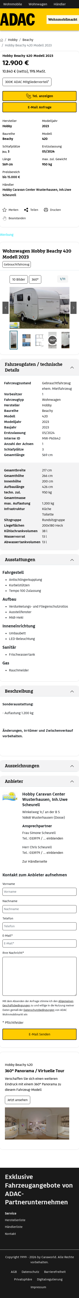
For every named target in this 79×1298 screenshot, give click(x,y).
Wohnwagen (51, 400)
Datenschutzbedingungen (39, 1010)
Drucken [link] (55, 210)
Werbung (6, 235)
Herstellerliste (15, 1220)
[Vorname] (39, 892)
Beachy (47, 411)
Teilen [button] (34, 210)
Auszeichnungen (22, 766)
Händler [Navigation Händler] (60, 4)
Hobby (47, 405)
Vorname (8, 884)
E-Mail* (7, 936)
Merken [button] (13, 210)
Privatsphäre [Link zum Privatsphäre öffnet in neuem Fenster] (23, 1279)
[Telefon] (39, 926)
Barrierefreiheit (55, 1272)
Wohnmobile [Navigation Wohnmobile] (12, 4)
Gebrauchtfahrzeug (56, 383)
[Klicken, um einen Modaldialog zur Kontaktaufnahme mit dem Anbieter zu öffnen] (39, 107)
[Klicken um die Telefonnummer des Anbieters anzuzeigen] (39, 96)
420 (45, 416)
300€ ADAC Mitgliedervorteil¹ (27, 82)
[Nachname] (39, 909)
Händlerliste (13, 1227)
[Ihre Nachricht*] (39, 976)
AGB (14, 1272)
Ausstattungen (20, 559)
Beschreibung (19, 691)
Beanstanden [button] (17, 218)
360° (35, 279)
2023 (45, 422)
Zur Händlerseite (34, 861)
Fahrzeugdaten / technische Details (33, 367)
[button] (5, 308)
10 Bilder (18, 279)
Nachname (9, 901)
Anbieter (14, 781)
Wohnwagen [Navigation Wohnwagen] (38, 4)
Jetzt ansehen (18, 1100)
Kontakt (10, 1234)
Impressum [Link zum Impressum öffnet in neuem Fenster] (38, 1287)
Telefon (7, 918)
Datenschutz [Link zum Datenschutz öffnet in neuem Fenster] (30, 1272)
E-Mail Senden (39, 1034)
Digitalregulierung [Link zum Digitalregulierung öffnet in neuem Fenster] (49, 1279)
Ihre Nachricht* (13, 953)
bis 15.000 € (11, 177)
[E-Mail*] (39, 943)
